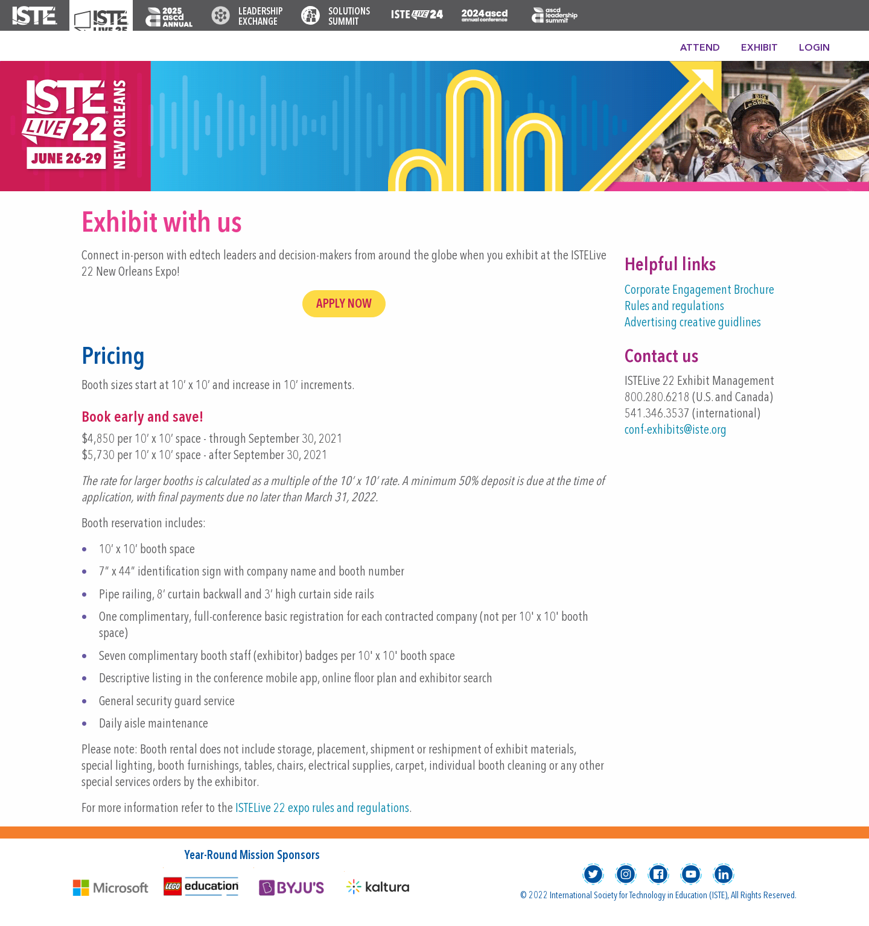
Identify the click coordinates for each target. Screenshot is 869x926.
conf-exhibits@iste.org (676, 430)
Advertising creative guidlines (693, 323)
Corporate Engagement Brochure (699, 290)
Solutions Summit (349, 17)
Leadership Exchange (260, 17)
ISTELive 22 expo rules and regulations (322, 808)
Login (814, 48)
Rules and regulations (674, 306)
